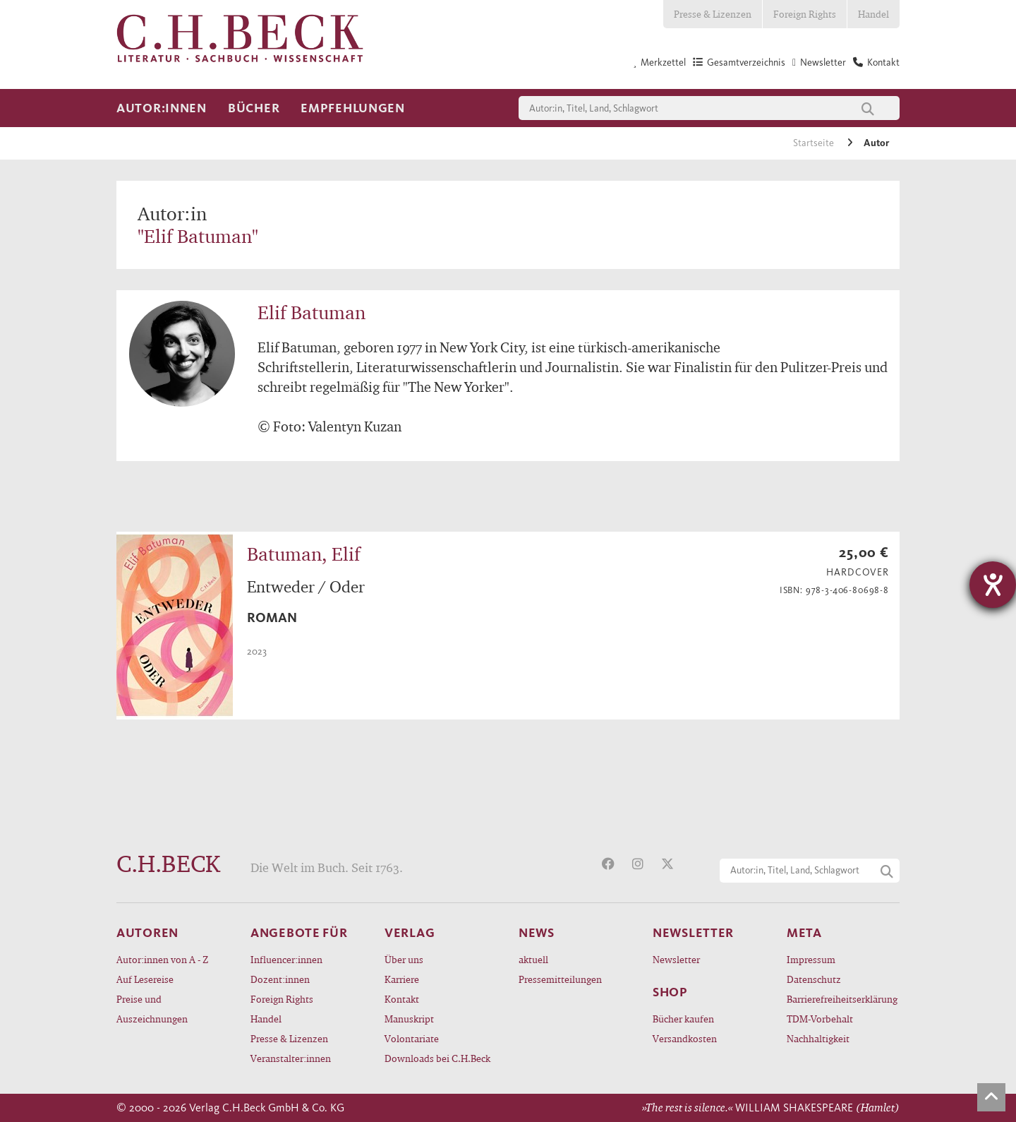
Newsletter (676, 959)
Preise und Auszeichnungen (152, 1009)
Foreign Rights (804, 14)
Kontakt (402, 999)
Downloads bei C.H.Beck (437, 1058)
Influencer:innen (286, 959)
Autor (876, 143)
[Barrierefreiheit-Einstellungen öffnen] (992, 584)
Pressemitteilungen (560, 979)
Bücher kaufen (683, 1019)
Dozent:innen (280, 979)
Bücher (253, 108)
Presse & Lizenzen (712, 14)
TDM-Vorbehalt (820, 1019)
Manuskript (409, 1019)
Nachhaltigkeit (818, 1038)
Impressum (811, 959)
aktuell (533, 959)
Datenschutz (814, 979)
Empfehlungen (353, 108)
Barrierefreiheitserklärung (842, 999)
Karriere (402, 979)
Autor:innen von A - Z (162, 959)
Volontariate (412, 1038)
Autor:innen (161, 108)
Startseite (814, 143)
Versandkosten (685, 1038)
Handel (873, 14)
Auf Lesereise (145, 979)
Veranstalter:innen (290, 1058)
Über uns (404, 959)
